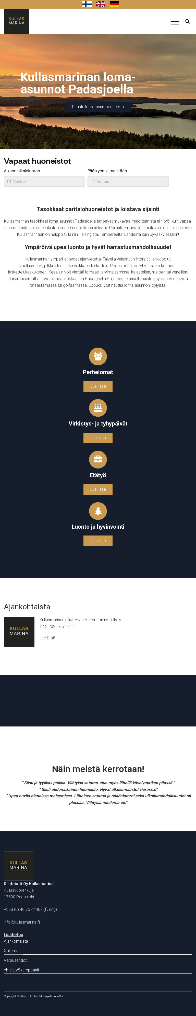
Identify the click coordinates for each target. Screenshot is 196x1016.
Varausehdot (15, 960)
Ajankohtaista (16, 941)
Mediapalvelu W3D (51, 996)
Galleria (10, 950)
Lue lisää (98, 386)
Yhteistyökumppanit (21, 970)
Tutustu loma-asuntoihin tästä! (98, 106)
